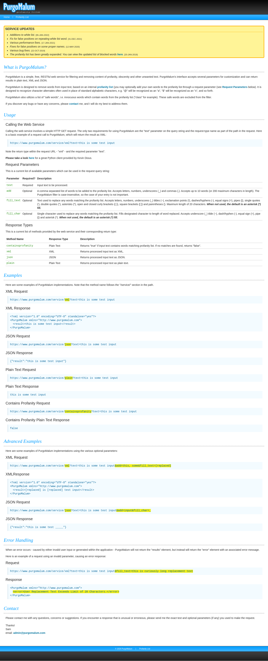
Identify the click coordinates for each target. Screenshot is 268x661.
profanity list (105, 87)
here (120, 54)
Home (7, 17)
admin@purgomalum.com (29, 632)
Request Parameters (234, 87)
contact (74, 103)
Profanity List (22, 17)
